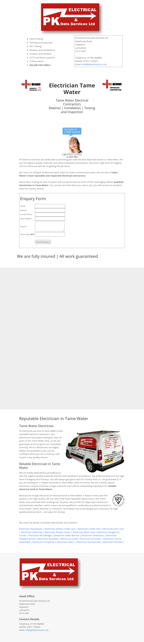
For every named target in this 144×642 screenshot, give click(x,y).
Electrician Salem (65, 541)
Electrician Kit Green (90, 538)
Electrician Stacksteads (30, 528)
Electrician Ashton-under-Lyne (60, 528)
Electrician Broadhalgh (40, 535)
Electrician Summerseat (88, 541)
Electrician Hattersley (32, 532)
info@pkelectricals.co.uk (94, 64)
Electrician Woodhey (48, 538)
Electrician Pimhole (112, 541)
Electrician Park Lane (113, 528)
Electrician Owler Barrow (66, 535)
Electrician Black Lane (84, 532)
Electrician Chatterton (92, 535)
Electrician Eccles (69, 538)
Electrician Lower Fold (89, 528)
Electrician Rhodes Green (58, 532)
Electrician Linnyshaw (43, 541)
